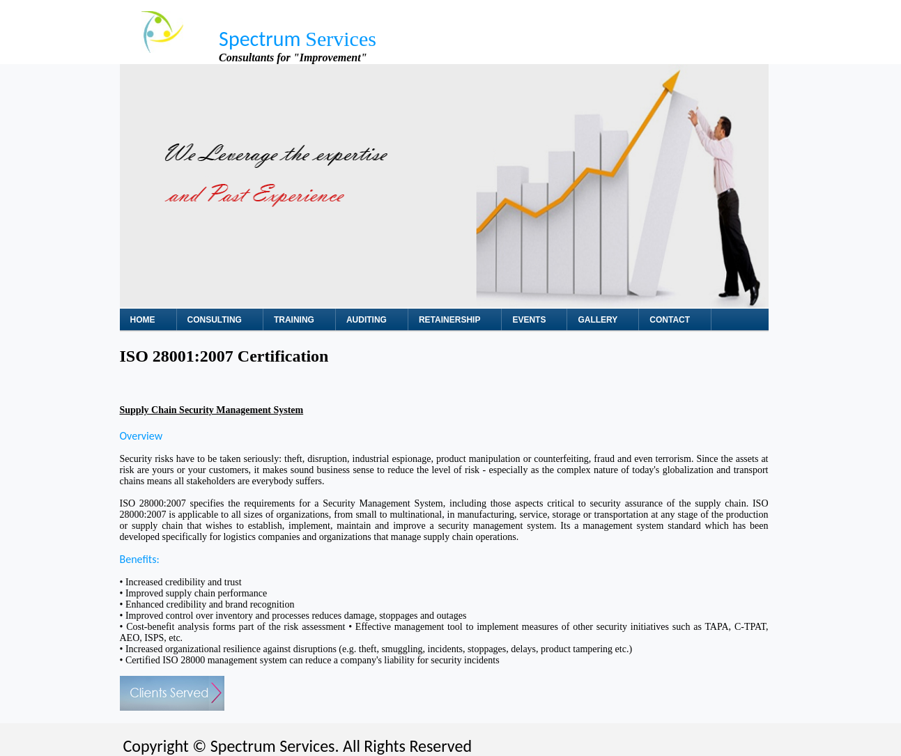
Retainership (449, 320)
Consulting (214, 320)
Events (529, 320)
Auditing (366, 320)
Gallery (597, 320)
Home (142, 320)
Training (294, 320)
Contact (669, 320)
